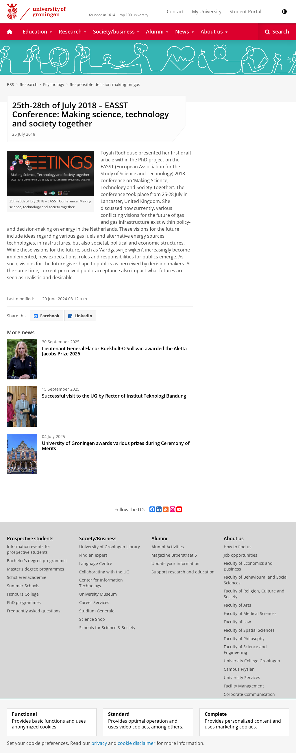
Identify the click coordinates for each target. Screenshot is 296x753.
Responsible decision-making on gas (105, 84)
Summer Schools (23, 585)
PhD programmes (24, 602)
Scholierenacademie (26, 577)
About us (234, 538)
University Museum (98, 594)
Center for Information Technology (101, 582)
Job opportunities (240, 555)
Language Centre (95, 563)
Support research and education (182, 572)
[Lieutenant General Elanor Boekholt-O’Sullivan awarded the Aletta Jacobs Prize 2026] (22, 359)
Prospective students (30, 538)
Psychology (53, 84)
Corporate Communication (249, 694)
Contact (175, 11)
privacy (99, 743)
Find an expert (93, 555)
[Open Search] (277, 31)
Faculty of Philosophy (244, 638)
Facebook (47, 315)
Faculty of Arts (237, 605)
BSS (10, 84)
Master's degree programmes (35, 569)
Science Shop (92, 619)
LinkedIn (80, 315)
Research (29, 84)
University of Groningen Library (109, 546)
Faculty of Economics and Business (248, 566)
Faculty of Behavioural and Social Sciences (256, 580)
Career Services (94, 602)
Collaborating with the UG (104, 572)
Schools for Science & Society (107, 627)
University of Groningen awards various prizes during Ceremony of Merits (116, 446)
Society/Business (97, 538)
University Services (242, 677)
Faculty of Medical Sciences (250, 613)
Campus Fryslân (239, 669)
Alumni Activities (167, 546)
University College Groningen (252, 660)
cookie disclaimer (137, 743)
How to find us (237, 546)
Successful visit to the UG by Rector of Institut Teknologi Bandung (114, 396)
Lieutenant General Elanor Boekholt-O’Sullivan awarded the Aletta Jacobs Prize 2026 (114, 351)
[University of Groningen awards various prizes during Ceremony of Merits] (22, 454)
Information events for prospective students (28, 549)
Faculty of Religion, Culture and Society (254, 593)
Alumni (159, 538)
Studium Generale (96, 611)
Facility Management (244, 686)
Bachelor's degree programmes (37, 560)
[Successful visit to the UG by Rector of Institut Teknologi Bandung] (22, 406)
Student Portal (245, 11)
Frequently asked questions (33, 611)
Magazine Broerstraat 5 (174, 555)
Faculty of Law (237, 622)
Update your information (175, 563)
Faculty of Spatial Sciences (249, 630)
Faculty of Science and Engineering (245, 649)
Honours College (23, 594)
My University (206, 11)
